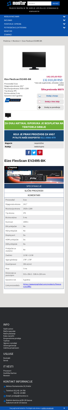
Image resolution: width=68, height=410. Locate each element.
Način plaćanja (9, 333)
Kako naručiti (8, 336)
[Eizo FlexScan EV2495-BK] (34, 61)
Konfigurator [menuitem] (34, 11)
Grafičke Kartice (9, 373)
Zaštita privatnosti (11, 348)
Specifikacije (34, 186)
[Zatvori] (64, 408)
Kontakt (6, 358)
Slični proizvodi (34, 190)
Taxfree (6, 340)
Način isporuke (9, 331)
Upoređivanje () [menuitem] (52, 8)
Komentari (34, 195)
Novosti (6, 375)
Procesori (7, 370)
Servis (5, 360)
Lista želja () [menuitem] (41, 8)
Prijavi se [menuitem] (12, 8)
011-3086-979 (48, 137)
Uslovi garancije (9, 345)
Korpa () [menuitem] (30, 8)
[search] (39, 3)
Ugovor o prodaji (10, 343)
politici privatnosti (47, 408)
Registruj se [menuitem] (21, 8)
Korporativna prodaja (12, 338)
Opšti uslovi (8, 329)
